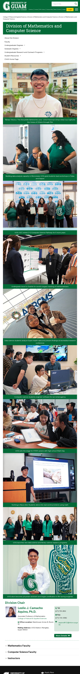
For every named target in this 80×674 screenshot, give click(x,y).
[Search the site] (76, 4)
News (55, 9)
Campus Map (49, 9)
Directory (31, 9)
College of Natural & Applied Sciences (32, 618)
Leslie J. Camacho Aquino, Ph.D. (30, 609)
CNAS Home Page (12, 59)
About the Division (12, 38)
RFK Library (42, 9)
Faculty (7, 42)
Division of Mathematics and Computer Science (43, 17)
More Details (61, 635)
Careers (64, 9)
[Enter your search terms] (65, 4)
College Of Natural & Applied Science (14, 17)
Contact (36, 9)
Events (59, 9)
